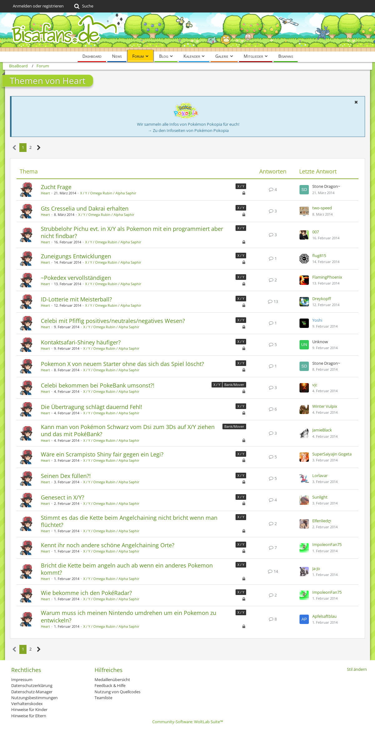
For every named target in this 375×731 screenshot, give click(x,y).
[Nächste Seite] (38, 147)
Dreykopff (321, 298)
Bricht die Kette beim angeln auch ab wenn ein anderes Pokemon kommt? (127, 569)
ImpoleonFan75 (327, 544)
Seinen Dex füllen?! (66, 476)
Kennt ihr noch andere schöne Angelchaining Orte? (107, 545)
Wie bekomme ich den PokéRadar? (86, 593)
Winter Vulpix (324, 406)
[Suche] (83, 6)
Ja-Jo (316, 568)
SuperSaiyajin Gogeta (332, 454)
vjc (314, 384)
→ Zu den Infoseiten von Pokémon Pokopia (188, 130)
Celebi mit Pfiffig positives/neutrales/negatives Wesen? (113, 320)
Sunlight (320, 497)
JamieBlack (322, 430)
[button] (355, 102)
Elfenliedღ (321, 521)
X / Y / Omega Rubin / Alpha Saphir (108, 193)
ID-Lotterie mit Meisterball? (76, 299)
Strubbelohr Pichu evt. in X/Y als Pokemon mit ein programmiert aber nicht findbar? (132, 232)
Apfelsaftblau (324, 616)
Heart (45, 193)
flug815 (319, 255)
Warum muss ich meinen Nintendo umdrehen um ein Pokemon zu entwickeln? (128, 616)
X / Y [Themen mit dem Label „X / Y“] (240, 186)
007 (315, 232)
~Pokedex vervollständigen (76, 277)
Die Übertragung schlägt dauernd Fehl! (91, 407)
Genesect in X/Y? (62, 497)
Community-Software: (187, 721)
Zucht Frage (56, 187)
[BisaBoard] (187, 31)
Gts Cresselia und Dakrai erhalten (85, 208)
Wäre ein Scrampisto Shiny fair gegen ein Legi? (102, 454)
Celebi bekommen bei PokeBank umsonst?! (97, 385)
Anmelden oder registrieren (38, 6)
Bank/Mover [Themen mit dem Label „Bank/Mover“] (234, 384)
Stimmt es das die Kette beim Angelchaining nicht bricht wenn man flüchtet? (129, 521)
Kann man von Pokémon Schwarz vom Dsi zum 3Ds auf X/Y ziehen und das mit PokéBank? (128, 430)
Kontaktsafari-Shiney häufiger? (81, 342)
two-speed (322, 208)
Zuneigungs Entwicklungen (76, 256)
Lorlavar (320, 475)
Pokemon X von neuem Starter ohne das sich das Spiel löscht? (122, 364)
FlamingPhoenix (327, 277)
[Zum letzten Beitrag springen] (304, 190)
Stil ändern (357, 669)
